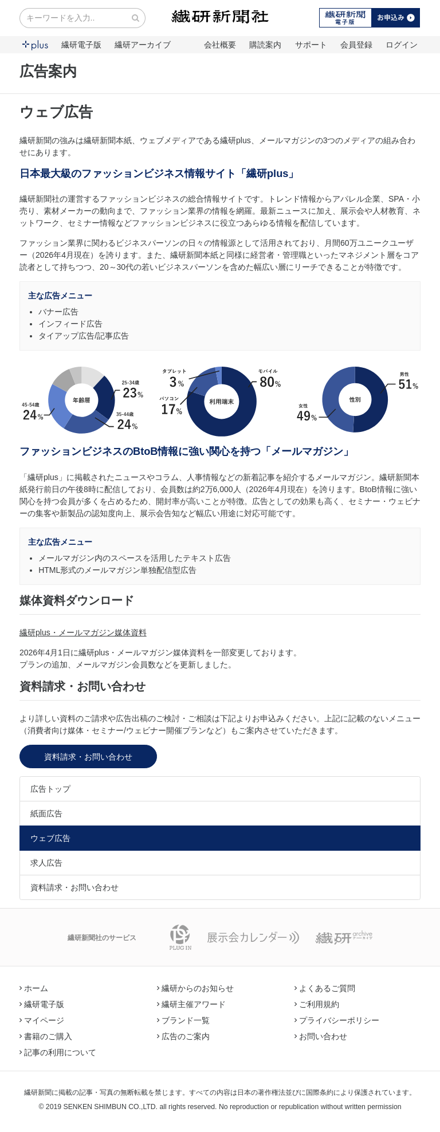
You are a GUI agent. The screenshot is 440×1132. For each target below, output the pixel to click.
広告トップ (50, 788)
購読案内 (265, 44)
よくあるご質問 (324, 988)
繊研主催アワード (191, 1004)
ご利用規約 (316, 1004)
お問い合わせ (320, 1036)
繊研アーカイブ (143, 44)
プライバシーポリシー (336, 1020)
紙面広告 (46, 813)
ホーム (33, 988)
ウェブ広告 (50, 838)
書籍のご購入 (45, 1036)
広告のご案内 (183, 1036)
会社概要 (220, 44)
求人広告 (46, 862)
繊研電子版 (81, 44)
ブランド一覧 (183, 1020)
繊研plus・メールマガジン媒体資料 (83, 632)
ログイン (402, 44)
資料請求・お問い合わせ (88, 756)
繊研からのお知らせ (195, 988)
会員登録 (356, 44)
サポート (311, 44)
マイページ (41, 1020)
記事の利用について (57, 1052)
